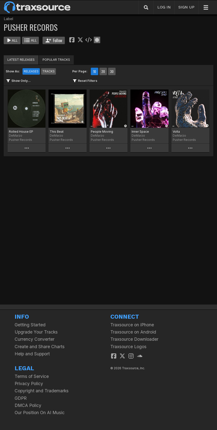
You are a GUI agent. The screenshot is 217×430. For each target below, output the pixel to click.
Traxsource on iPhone (132, 324)
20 (103, 71)
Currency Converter (34, 339)
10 (94, 71)
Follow (54, 40)
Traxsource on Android (133, 332)
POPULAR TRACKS (56, 59)
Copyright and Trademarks (42, 390)
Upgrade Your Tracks (36, 332)
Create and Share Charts (40, 346)
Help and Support (32, 353)
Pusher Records (20, 140)
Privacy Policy (29, 383)
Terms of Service (32, 376)
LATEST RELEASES (21, 59)
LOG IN (164, 7)
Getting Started (30, 324)
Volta (176, 131)
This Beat (57, 131)
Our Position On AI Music (40, 412)
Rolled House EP (21, 131)
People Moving (102, 131)
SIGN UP (186, 7)
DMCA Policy (28, 405)
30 (112, 71)
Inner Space (140, 131)
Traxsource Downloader (134, 339)
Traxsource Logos (128, 346)
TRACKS (48, 71)
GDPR (21, 398)
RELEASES (31, 71)
